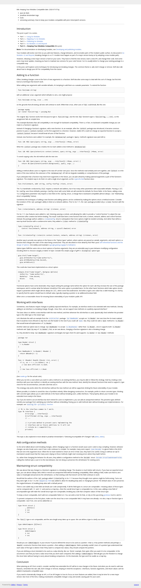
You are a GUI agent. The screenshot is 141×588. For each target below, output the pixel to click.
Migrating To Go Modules (36, 39)
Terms (25, 585)
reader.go (23, 376)
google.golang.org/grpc (58, 245)
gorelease (106, 495)
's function (40, 404)
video (97, 437)
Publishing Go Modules (35, 41)
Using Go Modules (33, 37)
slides (102, 437)
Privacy (19, 585)
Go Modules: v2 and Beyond (37, 44)
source (136, 585)
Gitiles (13, 585)
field (45, 481)
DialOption (72, 245)
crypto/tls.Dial (79, 179)
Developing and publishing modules (68, 49)
